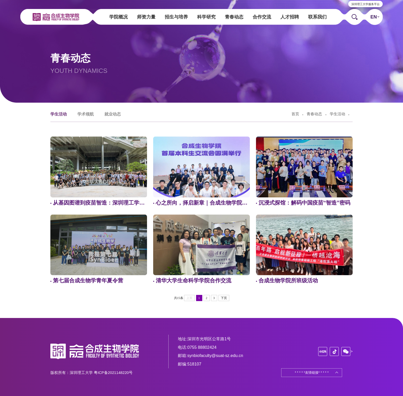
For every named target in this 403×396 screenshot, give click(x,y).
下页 (224, 298)
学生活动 (58, 114)
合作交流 (262, 17)
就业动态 (112, 114)
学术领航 (85, 114)
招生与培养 (176, 17)
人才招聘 (289, 17)
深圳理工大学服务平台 (365, 4)
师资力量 (146, 17)
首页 (295, 114)
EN (373, 17)
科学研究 (206, 17)
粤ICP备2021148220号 (113, 373)
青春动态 (234, 17)
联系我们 (317, 17)
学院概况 (118, 17)
